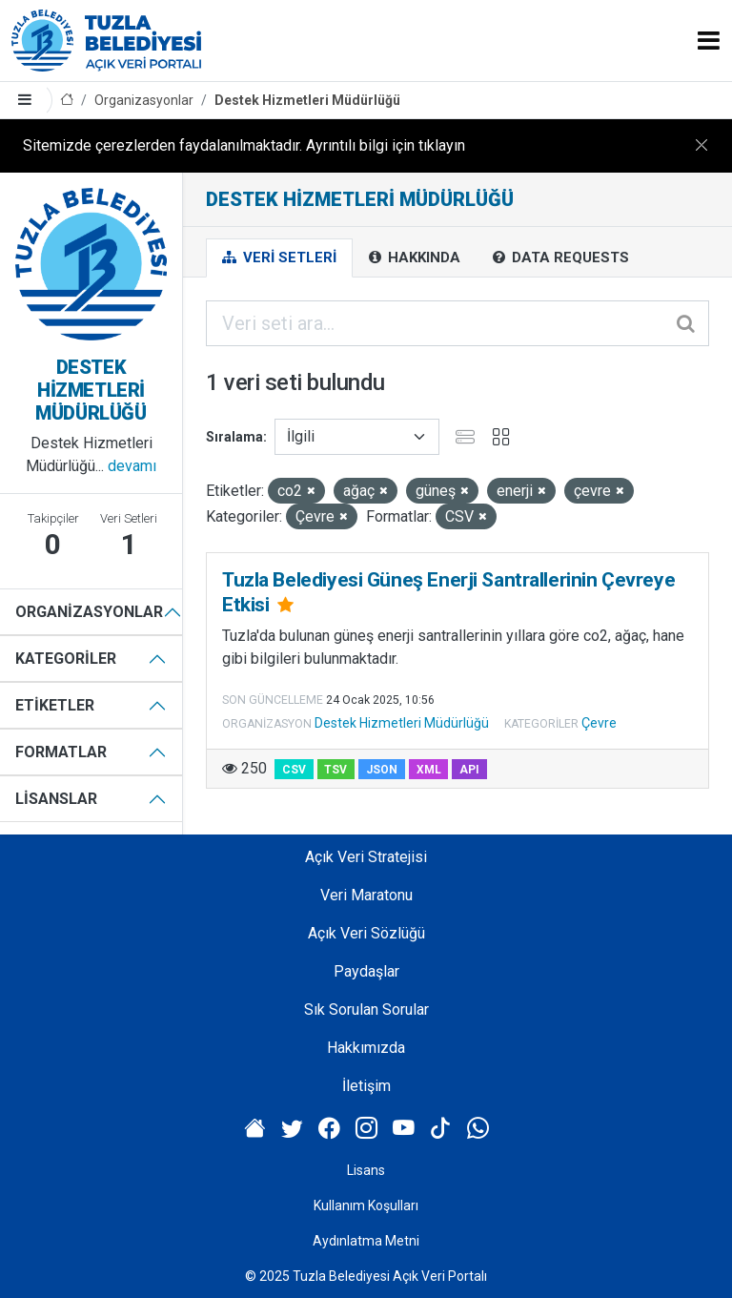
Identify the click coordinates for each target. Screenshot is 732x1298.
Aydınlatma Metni (366, 1240)
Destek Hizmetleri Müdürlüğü (307, 100)
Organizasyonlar (143, 100)
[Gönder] (687, 323)
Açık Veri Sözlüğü (366, 933)
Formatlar (61, 752)
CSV (294, 769)
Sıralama (234, 436)
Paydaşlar (366, 971)
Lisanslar (56, 799)
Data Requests (561, 257)
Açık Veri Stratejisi (366, 857)
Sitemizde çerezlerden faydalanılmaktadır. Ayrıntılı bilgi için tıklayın (244, 145)
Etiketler (54, 705)
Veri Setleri (279, 257)
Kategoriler (65, 658)
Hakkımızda (366, 1048)
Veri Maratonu (366, 895)
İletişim (366, 1086)
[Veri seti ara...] (457, 323)
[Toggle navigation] (708, 40)
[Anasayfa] (66, 100)
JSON (381, 769)
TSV (335, 769)
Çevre (599, 723)
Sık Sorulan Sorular (366, 1009)
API (469, 769)
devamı (132, 466)
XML (429, 769)
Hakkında (414, 257)
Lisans (366, 1170)
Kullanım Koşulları (366, 1205)
